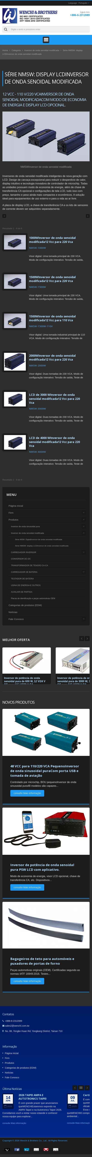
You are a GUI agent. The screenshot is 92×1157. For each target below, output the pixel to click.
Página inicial (16, 505)
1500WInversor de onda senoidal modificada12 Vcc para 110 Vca (52, 318)
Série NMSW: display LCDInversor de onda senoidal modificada (41, 546)
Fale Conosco (16, 619)
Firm (11, 512)
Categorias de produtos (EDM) (25, 605)
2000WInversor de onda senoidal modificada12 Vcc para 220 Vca (52, 357)
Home (5, 50)
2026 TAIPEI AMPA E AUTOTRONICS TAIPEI (32, 1096)
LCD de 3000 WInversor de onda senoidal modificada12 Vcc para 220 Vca (54, 398)
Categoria (16, 50)
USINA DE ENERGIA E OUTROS (26, 585)
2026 (8, 1106)
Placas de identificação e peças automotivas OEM (33, 598)
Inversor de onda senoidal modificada (41, 50)
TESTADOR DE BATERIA (22, 579)
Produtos (13, 519)
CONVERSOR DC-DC (21, 559)
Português (82, 3)
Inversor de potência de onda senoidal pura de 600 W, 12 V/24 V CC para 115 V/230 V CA (24, 681)
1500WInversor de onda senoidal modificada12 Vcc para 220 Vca (52, 279)
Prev (87, 638)
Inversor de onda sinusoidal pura (25, 526)
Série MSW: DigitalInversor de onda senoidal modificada (38, 539)
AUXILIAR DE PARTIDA (21, 592)
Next (81, 638)
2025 (73, 1106)
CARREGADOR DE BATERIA (24, 572)
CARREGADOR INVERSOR (23, 552)
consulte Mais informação (27, 793)
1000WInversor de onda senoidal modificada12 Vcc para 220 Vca (52, 240)
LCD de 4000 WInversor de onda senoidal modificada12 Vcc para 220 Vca (54, 442)
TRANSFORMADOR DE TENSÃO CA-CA (29, 565)
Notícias (13, 612)
